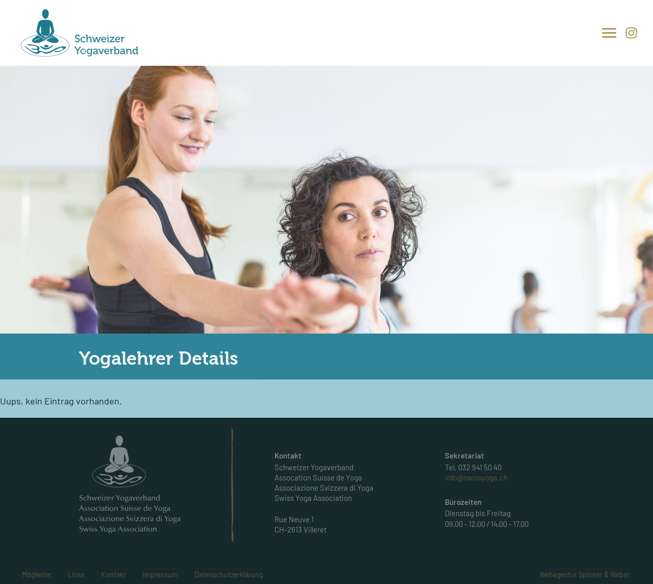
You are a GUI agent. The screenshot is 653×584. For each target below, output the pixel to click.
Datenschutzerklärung (228, 574)
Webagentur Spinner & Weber (585, 574)
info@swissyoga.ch (476, 477)
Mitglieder (37, 574)
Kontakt (113, 574)
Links (76, 574)
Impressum (160, 574)
